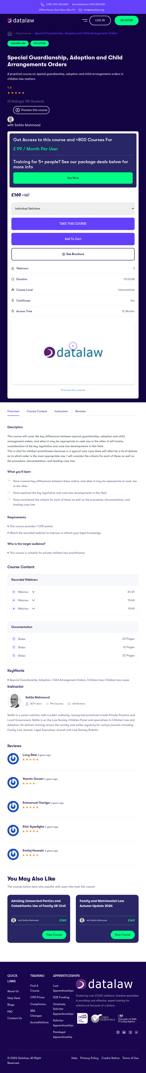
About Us (13, 991)
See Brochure (73, 254)
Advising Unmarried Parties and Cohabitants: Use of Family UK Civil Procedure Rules (38, 906)
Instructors (61, 411)
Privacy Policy (89, 1058)
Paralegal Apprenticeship (61, 1034)
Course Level (75, 290)
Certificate (75, 300)
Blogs (10, 1004)
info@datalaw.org (94, 9)
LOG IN (100, 20)
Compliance (38, 1004)
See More (73, 178)
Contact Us (14, 1018)
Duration (75, 279)
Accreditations (38, 1022)
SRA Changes (36, 1013)
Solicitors (40, 43)
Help (74, 1058)
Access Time (75, 311)
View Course (54, 934)
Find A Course (23, 33)
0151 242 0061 (97, 4)
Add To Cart (73, 239)
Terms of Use (130, 1058)
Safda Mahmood (27, 125)
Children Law (18, 43)
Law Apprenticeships (61, 988)
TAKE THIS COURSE (73, 223)
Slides (18, 639)
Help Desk (13, 998)
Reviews (80, 411)
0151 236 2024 (60, 4)
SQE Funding (61, 997)
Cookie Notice (111, 1058)
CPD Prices (37, 997)
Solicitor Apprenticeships (61, 1023)
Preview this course (31, 110)
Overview (13, 411)
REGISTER (126, 20)
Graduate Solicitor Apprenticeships (61, 1008)
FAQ (10, 1011)
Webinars (75, 268)
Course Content (37, 411)
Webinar (20, 591)
